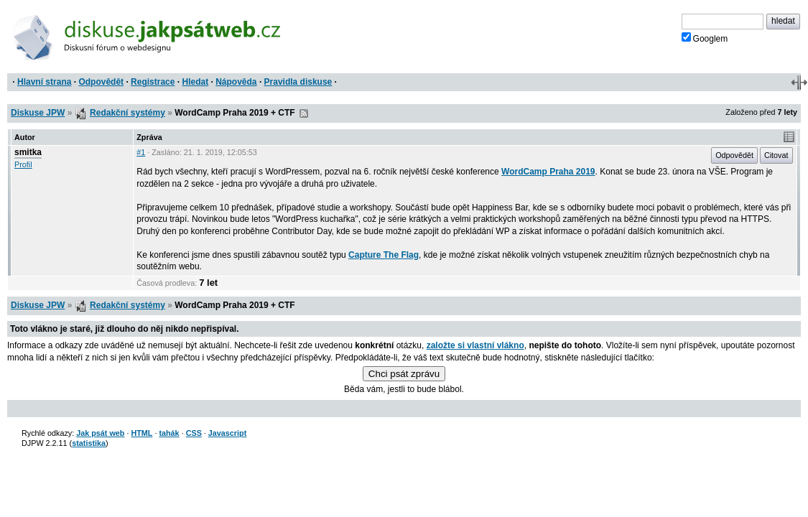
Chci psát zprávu (404, 373)
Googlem (705, 38)
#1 (140, 152)
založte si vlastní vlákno (475, 345)
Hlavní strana (44, 82)
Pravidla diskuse (298, 82)
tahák (169, 433)
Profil (23, 164)
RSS (303, 113)
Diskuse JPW (38, 113)
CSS (194, 433)
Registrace (153, 82)
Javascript (227, 433)
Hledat (195, 82)
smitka (28, 152)
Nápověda (235, 82)
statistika (89, 443)
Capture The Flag (383, 255)
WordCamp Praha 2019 (548, 172)
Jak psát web (100, 433)
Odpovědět (101, 82)
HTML (141, 433)
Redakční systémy (127, 113)
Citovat (776, 155)
